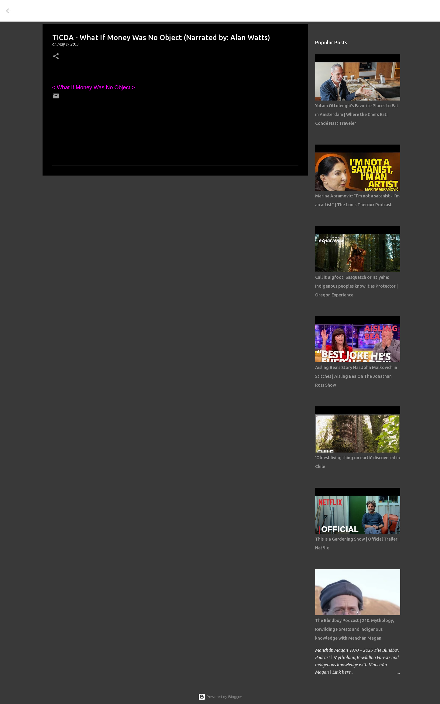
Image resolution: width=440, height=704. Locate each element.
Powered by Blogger (220, 696)
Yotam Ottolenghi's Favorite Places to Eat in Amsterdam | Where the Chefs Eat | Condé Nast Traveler (356, 114)
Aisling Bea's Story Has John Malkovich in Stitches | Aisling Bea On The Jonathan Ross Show (356, 376)
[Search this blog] (403, 11)
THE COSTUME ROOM (71, 11)
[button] (56, 57)
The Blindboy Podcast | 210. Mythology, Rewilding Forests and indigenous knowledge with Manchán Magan (354, 629)
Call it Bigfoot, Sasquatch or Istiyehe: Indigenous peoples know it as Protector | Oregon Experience (356, 286)
